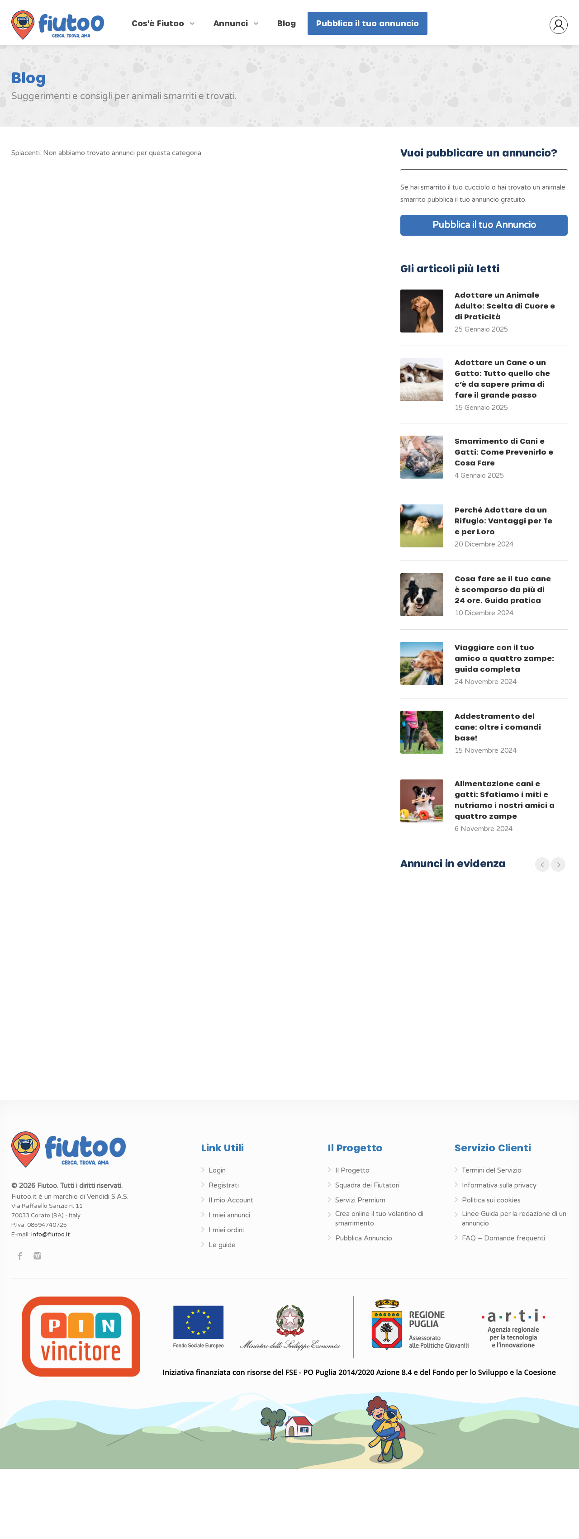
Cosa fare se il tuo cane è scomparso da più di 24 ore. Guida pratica (503, 589)
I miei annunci (229, 1215)
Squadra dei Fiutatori (367, 1185)
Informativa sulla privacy (499, 1185)
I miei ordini (226, 1230)
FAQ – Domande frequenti (503, 1238)
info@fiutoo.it (50, 1234)
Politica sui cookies (491, 1200)
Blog (286, 23)
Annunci (232, 23)
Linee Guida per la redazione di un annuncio (514, 1218)
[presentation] (542, 864)
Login (217, 1170)
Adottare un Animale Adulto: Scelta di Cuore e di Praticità (505, 305)
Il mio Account (231, 1200)
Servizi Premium (360, 1200)
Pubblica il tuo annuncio (367, 23)
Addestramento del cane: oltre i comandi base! (498, 727)
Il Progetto (352, 1170)
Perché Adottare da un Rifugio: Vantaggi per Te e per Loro (503, 520)
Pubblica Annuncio (363, 1238)
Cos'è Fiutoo (159, 23)
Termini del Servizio (492, 1170)
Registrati (224, 1185)
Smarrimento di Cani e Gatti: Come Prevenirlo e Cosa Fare (504, 452)
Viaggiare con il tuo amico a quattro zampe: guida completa (504, 658)
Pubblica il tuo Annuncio (484, 225)
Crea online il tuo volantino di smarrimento (379, 1218)
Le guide (222, 1245)
